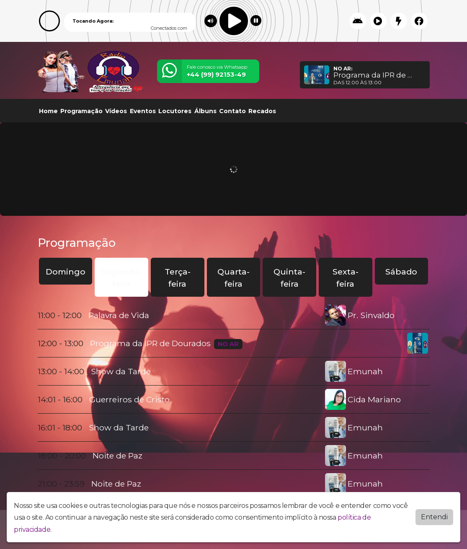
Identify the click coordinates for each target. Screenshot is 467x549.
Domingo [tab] (65, 272)
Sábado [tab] (401, 272)
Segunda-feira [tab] (121, 278)
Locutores (174, 111)
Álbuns (205, 111)
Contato (232, 111)
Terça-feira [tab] (178, 278)
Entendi (434, 517)
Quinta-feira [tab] (289, 278)
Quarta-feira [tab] (233, 278)
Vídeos (116, 111)
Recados (262, 111)
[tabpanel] (234, 399)
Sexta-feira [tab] (346, 278)
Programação (81, 111)
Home (48, 111)
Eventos (143, 111)
